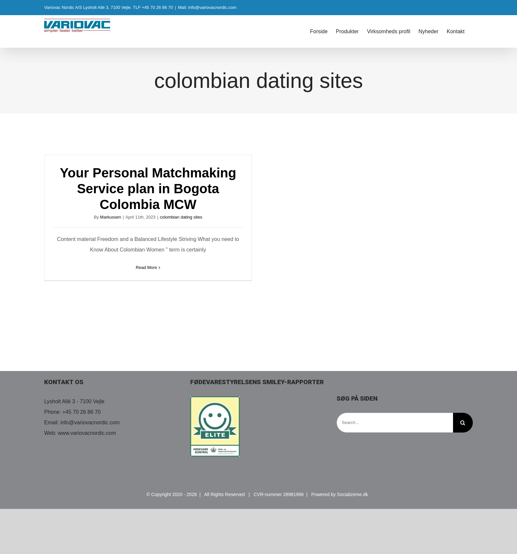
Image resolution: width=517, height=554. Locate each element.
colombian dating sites (181, 217)
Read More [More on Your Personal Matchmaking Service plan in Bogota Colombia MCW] (146, 267)
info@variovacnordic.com (90, 422)
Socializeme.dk (352, 494)
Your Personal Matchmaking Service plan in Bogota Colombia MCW (148, 189)
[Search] (463, 423)
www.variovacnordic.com (87, 433)
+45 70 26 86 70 (81, 412)
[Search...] (395, 423)
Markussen (110, 217)
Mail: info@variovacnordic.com (207, 7)
